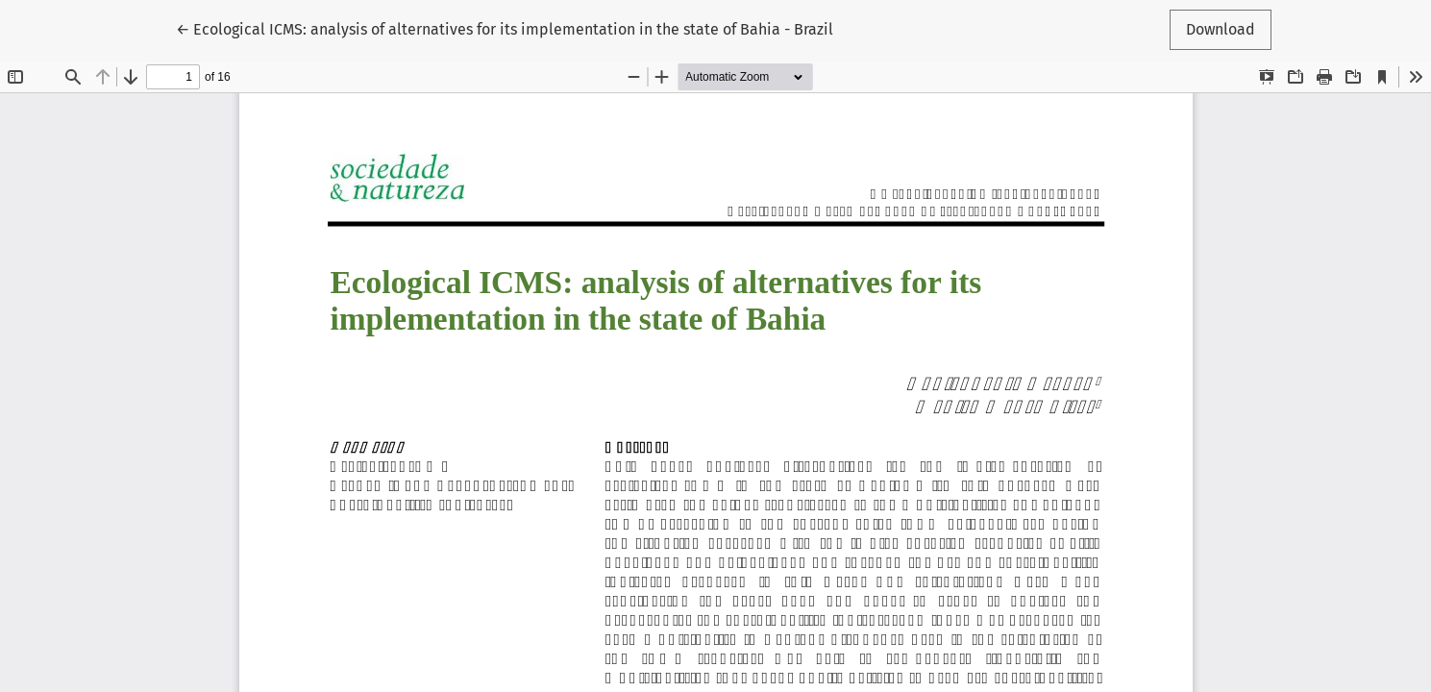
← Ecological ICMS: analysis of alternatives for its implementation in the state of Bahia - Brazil (504, 27)
